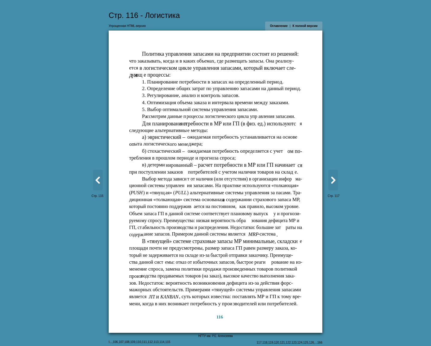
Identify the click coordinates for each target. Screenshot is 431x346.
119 (270, 342)
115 (167, 342)
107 (121, 342)
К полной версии (305, 26)
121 (282, 342)
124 (300, 342)
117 (259, 342)
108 (127, 342)
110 (138, 342)
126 (311, 342)
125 (305, 342)
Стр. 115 (98, 196)
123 (294, 342)
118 (265, 342)
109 (132, 342)
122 (288, 342)
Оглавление (279, 26)
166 (319, 342)
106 (115, 342)
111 (144, 342)
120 (276, 342)
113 (156, 342)
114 (162, 342)
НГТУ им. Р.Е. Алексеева (215, 336)
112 (150, 342)
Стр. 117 (334, 196)
